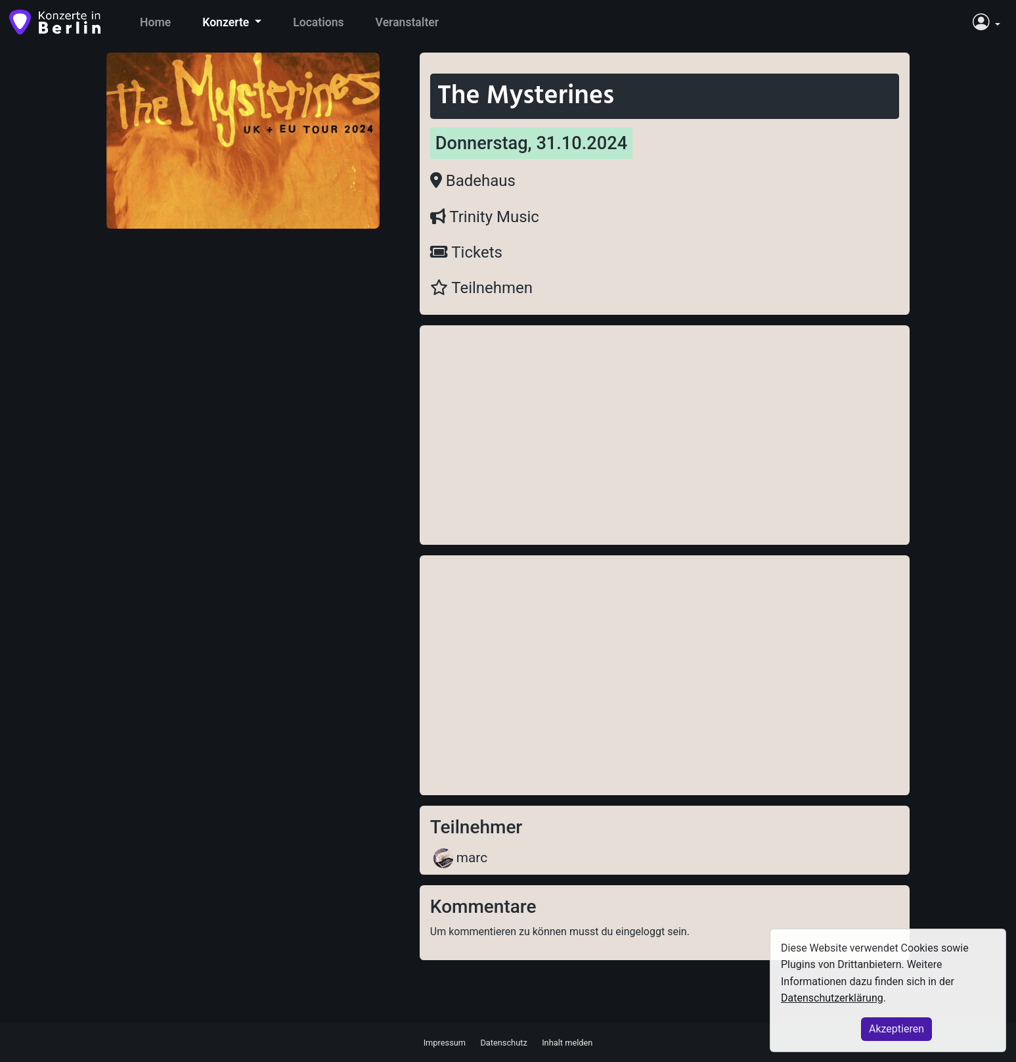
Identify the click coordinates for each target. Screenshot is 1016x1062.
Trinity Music (484, 217)
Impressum (445, 1042)
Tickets (466, 252)
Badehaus (473, 181)
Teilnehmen (481, 288)
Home (155, 22)
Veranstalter (407, 22)
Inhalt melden (567, 1042)
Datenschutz (503, 1042)
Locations (318, 22)
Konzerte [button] (227, 22)
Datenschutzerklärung (832, 998)
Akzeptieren (896, 1029)
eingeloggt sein (650, 931)
